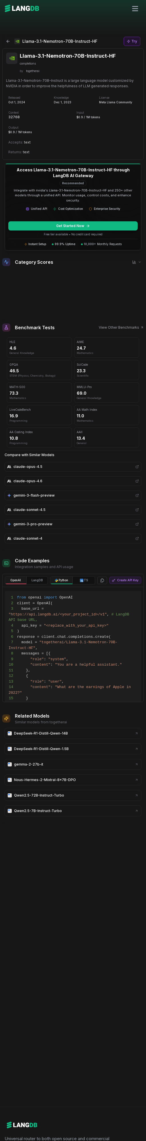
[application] (73, 291)
